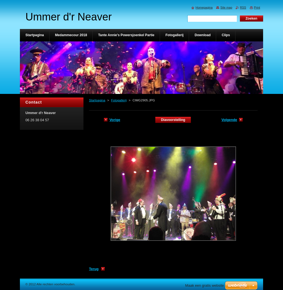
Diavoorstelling (173, 120)
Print (257, 7)
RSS (243, 7)
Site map (226, 7)
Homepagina (204, 7)
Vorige (114, 120)
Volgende (229, 120)
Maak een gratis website (204, 285)
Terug (94, 269)
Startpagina (97, 100)
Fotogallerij (119, 100)
